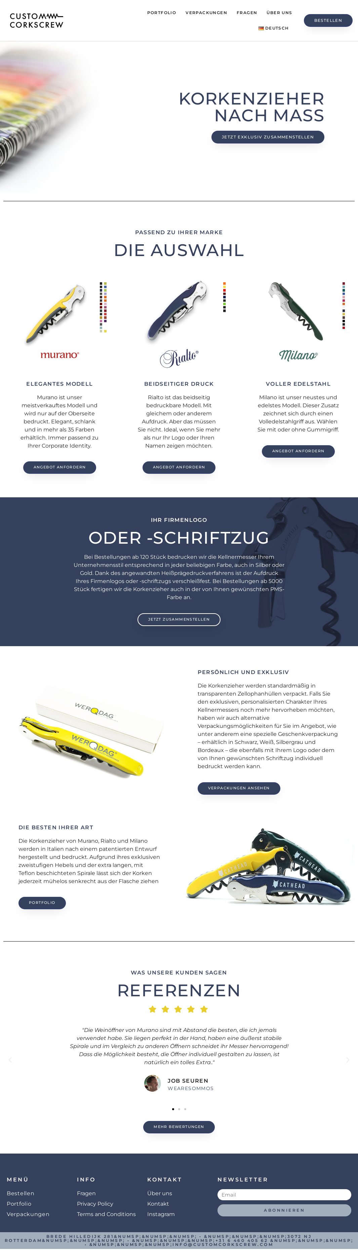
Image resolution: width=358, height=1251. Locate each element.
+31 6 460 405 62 (241, 1242)
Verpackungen (206, 12)
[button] (10, 1061)
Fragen (247, 12)
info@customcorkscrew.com (222, 1246)
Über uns (279, 12)
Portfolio (161, 12)
